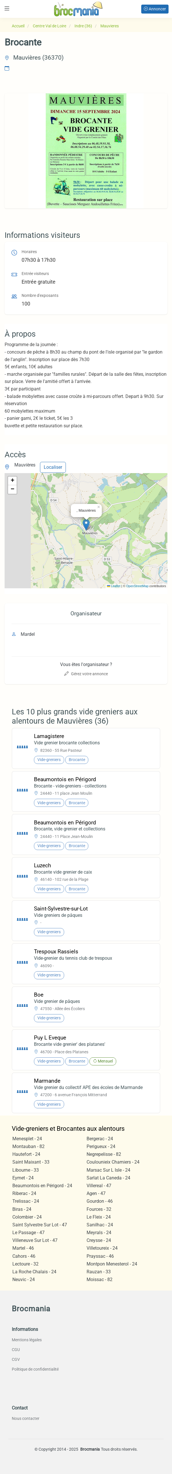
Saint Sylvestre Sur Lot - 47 (39, 1225)
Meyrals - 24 (99, 1232)
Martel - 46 (23, 1248)
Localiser (53, 467)
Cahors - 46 (23, 1256)
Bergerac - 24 (100, 1138)
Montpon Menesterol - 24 (112, 1264)
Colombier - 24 (27, 1217)
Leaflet (114, 586)
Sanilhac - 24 (100, 1225)
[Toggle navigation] (6, 8)
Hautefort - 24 (26, 1154)
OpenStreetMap (137, 586)
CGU (16, 1350)
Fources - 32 (99, 1209)
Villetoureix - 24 (102, 1248)
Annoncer (155, 9)
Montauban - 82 (28, 1146)
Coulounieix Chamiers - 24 (113, 1162)
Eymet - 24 (23, 1178)
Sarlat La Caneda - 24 (108, 1178)
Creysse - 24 (99, 1240)
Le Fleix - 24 (99, 1217)
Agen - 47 (96, 1193)
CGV (16, 1359)
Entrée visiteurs (35, 273)
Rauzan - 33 (99, 1271)
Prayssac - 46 (100, 1256)
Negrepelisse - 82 (104, 1154)
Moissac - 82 (99, 1279)
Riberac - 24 (24, 1193)
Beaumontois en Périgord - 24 (42, 1185)
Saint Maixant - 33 (30, 1162)
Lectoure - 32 (25, 1264)
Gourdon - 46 (100, 1201)
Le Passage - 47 (28, 1232)
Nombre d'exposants (40, 295)
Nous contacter (25, 1418)
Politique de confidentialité (35, 1369)
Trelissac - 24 (25, 1201)
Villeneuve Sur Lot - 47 (35, 1240)
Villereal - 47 (99, 1185)
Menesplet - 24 (27, 1138)
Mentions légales (27, 1340)
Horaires (29, 251)
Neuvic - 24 (23, 1279)
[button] (86, 525)
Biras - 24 (21, 1209)
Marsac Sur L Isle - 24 (108, 1170)
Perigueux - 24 (101, 1146)
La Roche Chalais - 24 (34, 1271)
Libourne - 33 (25, 1170)
